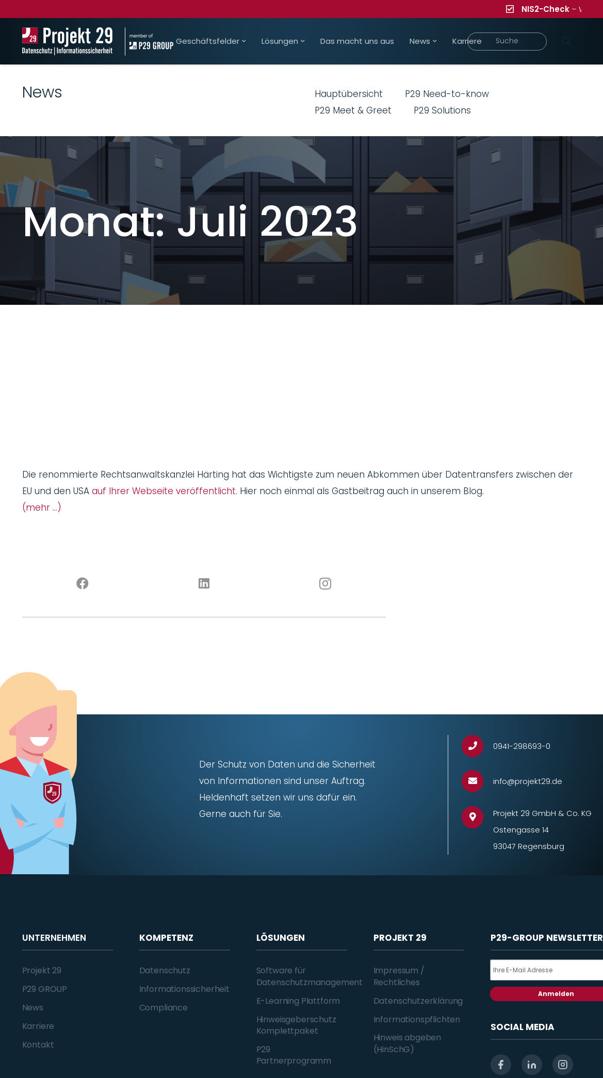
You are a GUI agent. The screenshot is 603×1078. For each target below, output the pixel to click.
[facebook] (501, 1064)
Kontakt (38, 1045)
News (32, 1008)
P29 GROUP (45, 989)
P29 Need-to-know (447, 94)
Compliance (163, 1008)
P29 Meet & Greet (353, 110)
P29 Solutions (442, 110)
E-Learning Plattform (298, 1001)
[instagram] (562, 1064)
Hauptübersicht (349, 94)
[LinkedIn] (204, 583)
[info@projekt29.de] (477, 781)
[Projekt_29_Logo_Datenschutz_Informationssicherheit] (67, 41)
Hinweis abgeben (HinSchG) (407, 1043)
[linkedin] (531, 1064)
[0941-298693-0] (477, 746)
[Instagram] (325, 583)
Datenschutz (164, 970)
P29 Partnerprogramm (294, 1055)
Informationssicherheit (184, 989)
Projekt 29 (41, 970)
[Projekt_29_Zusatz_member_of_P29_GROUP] (149, 41)
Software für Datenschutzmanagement (309, 976)
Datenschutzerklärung (418, 1001)
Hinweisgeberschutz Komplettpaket (296, 1025)
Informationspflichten (417, 1019)
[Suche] (507, 41)
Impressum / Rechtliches (399, 976)
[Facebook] (82, 583)
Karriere (38, 1026)
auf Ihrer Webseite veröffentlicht (164, 491)
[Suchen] (566, 41)
